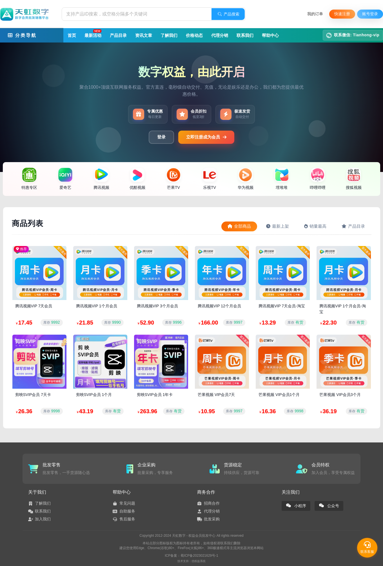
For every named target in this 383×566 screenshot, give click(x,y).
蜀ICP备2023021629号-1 (199, 556)
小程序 (296, 507)
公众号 (329, 507)
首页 (72, 35)
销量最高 (315, 226)
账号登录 (370, 14)
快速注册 (342, 14)
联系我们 (245, 35)
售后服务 (124, 519)
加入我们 (39, 519)
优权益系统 (199, 561)
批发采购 (208, 519)
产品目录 (118, 35)
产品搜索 (228, 14)
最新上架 (277, 226)
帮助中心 (270, 35)
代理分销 (219, 35)
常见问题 (124, 503)
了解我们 (169, 35)
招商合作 (208, 503)
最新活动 (93, 33)
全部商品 (239, 226)
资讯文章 (143, 35)
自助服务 (124, 511)
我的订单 (315, 14)
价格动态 (194, 35)
